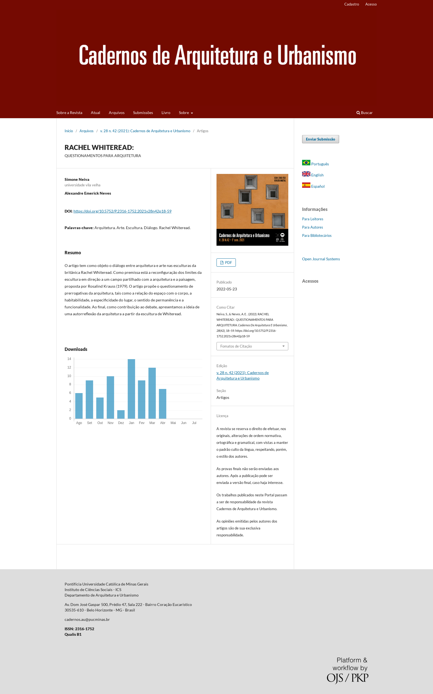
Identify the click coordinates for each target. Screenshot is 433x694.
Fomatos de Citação (236, 346)
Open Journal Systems (321, 258)
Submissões (143, 112)
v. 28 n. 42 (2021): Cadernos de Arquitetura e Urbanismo (145, 131)
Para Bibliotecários (317, 235)
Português (315, 163)
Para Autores (312, 227)
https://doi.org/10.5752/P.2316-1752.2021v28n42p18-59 (122, 211)
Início (69, 131)
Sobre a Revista (69, 112)
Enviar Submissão (320, 139)
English (313, 175)
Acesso (371, 4)
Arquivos (117, 112)
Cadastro (351, 4)
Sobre (184, 112)
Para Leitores (312, 219)
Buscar (365, 112)
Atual (95, 112)
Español (313, 186)
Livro (166, 112)
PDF (228, 262)
